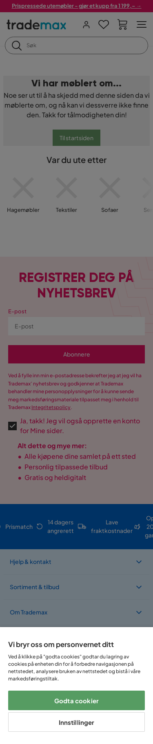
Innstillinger (77, 722)
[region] (76, 685)
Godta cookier (76, 700)
